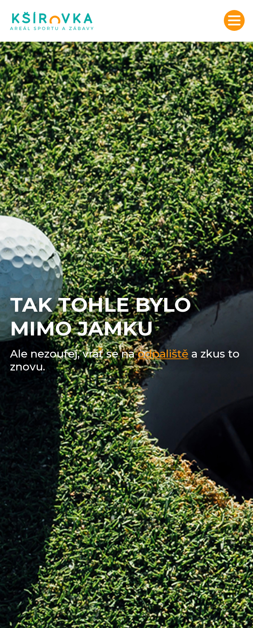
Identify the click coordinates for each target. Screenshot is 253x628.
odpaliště (163, 353)
